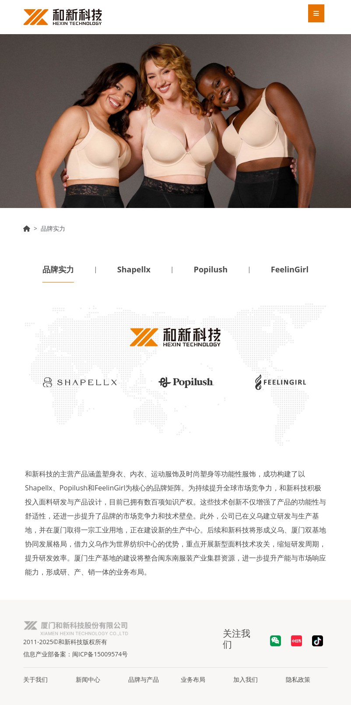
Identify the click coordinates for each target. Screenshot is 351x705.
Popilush (211, 269)
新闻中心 (88, 679)
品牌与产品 (143, 679)
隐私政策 (298, 679)
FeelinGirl (290, 269)
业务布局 (193, 679)
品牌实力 (58, 269)
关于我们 (35, 679)
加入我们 (245, 679)
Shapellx (134, 269)
